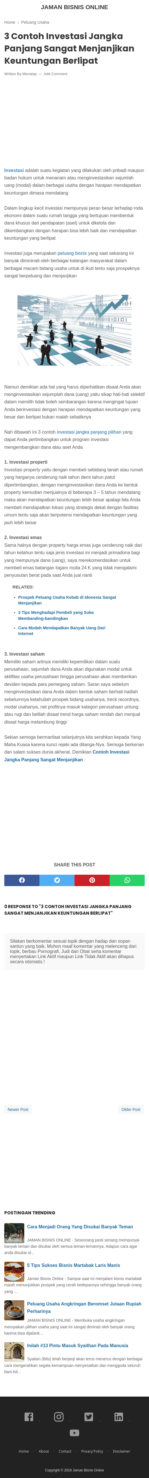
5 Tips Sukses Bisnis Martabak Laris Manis (73, 1265)
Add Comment (55, 74)
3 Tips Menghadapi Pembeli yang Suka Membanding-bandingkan (56, 615)
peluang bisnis (72, 253)
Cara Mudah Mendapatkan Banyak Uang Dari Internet (61, 631)
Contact (65, 1451)
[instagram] (59, 1421)
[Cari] (141, 8)
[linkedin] (119, 1421)
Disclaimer (121, 1451)
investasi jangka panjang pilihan (89, 432)
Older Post (131, 1109)
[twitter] (56, 880)
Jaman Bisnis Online (74, 7)
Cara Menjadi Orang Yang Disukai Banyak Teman (80, 1226)
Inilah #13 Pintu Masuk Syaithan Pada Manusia (77, 1345)
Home (24, 1451)
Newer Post (18, 1109)
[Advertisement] (74, 123)
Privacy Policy (92, 1451)
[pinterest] (92, 880)
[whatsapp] (127, 880)
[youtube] (74, 1437)
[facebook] (21, 880)
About (44, 1451)
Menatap (29, 74)
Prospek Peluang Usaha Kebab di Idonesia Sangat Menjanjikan (67, 600)
